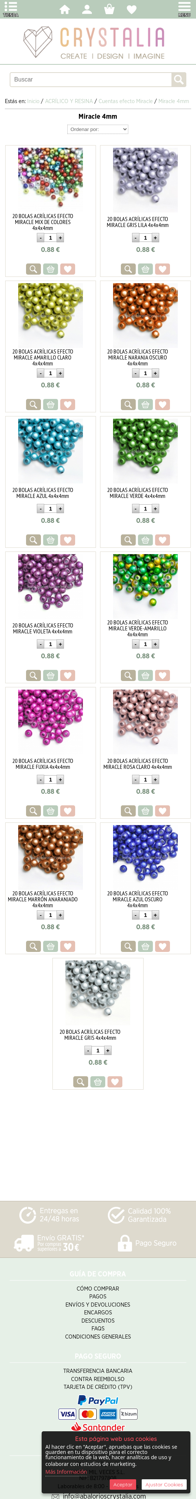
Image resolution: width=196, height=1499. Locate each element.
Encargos (98, 1313)
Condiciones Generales (98, 1337)
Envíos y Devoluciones (97, 1305)
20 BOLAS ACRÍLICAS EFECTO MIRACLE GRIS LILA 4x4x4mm (137, 221)
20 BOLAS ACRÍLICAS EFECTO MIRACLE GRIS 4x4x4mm (90, 1034)
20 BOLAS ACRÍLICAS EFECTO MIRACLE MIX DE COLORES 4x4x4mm (42, 221)
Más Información (66, 1471)
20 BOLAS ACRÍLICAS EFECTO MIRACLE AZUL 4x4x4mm (42, 492)
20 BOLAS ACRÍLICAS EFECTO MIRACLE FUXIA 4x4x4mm (42, 763)
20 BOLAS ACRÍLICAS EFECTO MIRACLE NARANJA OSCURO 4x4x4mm (137, 357)
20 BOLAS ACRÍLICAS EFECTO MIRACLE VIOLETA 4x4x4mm (42, 628)
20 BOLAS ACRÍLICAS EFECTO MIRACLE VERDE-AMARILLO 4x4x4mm (137, 628)
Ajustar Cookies (164, 1484)
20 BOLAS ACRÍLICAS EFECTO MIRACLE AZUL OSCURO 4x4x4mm (137, 899)
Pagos (97, 1297)
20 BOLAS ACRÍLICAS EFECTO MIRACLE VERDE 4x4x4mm (137, 492)
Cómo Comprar (98, 1289)
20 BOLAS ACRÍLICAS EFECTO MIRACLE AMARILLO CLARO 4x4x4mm (42, 357)
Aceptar (122, 1484)
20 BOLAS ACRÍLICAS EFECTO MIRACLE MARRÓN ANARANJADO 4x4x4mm (43, 899)
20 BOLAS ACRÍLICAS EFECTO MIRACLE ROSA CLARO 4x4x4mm (137, 763)
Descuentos (98, 1321)
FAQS (98, 1329)
